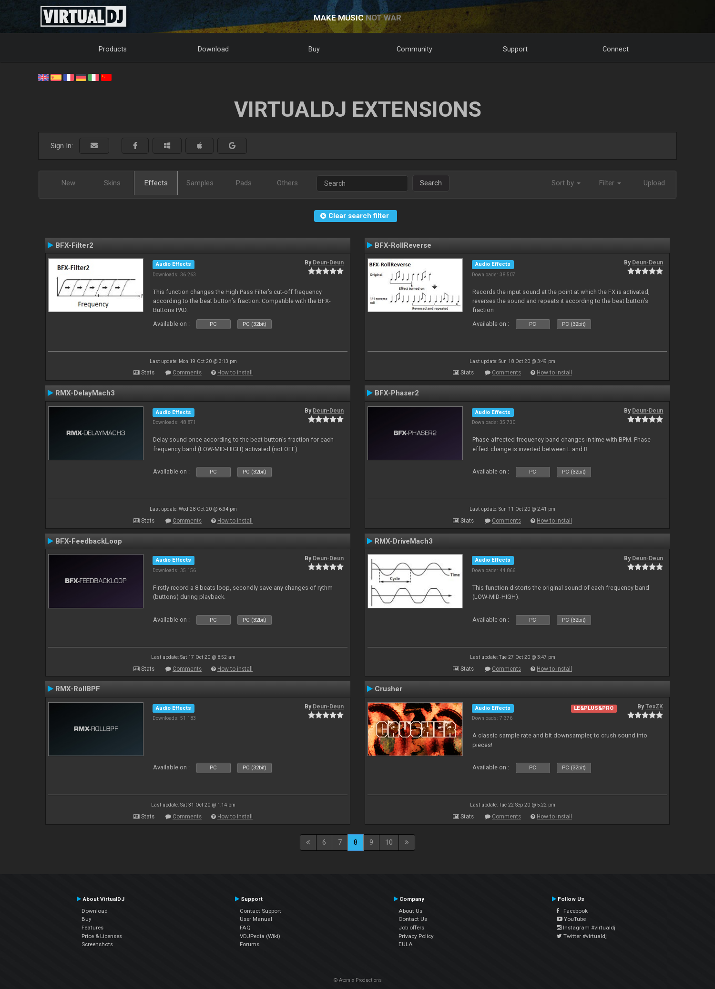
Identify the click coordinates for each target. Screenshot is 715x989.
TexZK (654, 706)
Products (113, 49)
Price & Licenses (102, 936)
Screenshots (97, 944)
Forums (249, 944)
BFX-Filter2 (74, 245)
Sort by (566, 183)
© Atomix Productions (358, 980)
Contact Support (260, 911)
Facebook (572, 911)
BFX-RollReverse (403, 245)
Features (92, 927)
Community (414, 49)
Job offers (411, 927)
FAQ (245, 927)
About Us (410, 911)
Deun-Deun (328, 262)
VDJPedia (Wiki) (260, 936)
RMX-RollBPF (77, 689)
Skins (112, 183)
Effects (156, 183)
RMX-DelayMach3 (85, 393)
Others (287, 183)
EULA (405, 944)
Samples (200, 183)
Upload (654, 183)
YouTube (571, 919)
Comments (187, 372)
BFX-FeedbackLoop (88, 541)
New (68, 183)
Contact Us (412, 919)
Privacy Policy (416, 936)
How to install (235, 372)
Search (431, 183)
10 (389, 842)
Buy (314, 49)
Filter (610, 183)
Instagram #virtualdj (586, 927)
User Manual (256, 919)
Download (213, 49)
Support (515, 49)
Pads (244, 183)
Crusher (388, 689)
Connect (616, 49)
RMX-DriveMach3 (404, 541)
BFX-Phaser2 (397, 393)
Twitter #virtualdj (582, 936)
